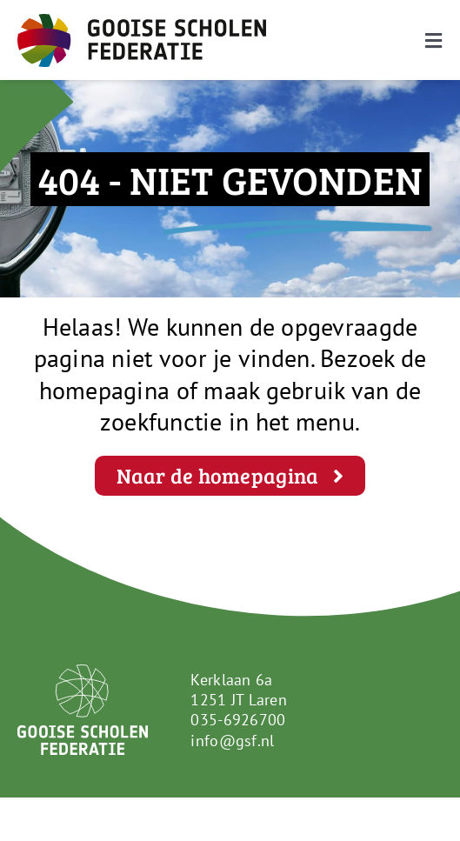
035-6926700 (237, 720)
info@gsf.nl (232, 741)
